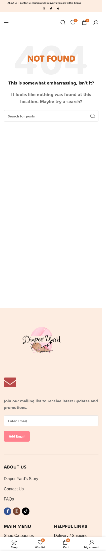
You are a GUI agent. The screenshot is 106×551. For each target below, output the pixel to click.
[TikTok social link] (25, 511)
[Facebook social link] (7, 511)
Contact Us (14, 489)
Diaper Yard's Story (21, 479)
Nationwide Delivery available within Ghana (57, 3)
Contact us (25, 3)
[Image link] (44, 8)
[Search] (63, 22)
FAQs (9, 499)
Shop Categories (19, 535)
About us (12, 3)
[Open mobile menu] (6, 22)
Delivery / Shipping (70, 535)
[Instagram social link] (16, 511)
